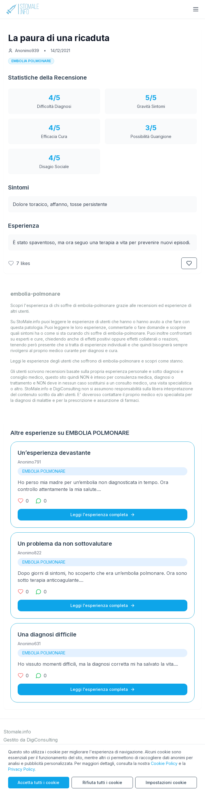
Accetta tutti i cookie (38, 782)
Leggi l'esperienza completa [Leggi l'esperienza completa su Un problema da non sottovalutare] (102, 605)
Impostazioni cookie (166, 782)
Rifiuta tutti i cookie (102, 782)
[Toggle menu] (196, 9)
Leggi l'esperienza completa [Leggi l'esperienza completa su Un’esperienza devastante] (102, 514)
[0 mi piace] (23, 500)
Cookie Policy (164, 763)
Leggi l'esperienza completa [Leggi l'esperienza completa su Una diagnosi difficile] (102, 689)
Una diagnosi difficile (47, 634)
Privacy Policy (21, 769)
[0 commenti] (41, 500)
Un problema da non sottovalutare (65, 543)
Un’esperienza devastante (54, 452)
